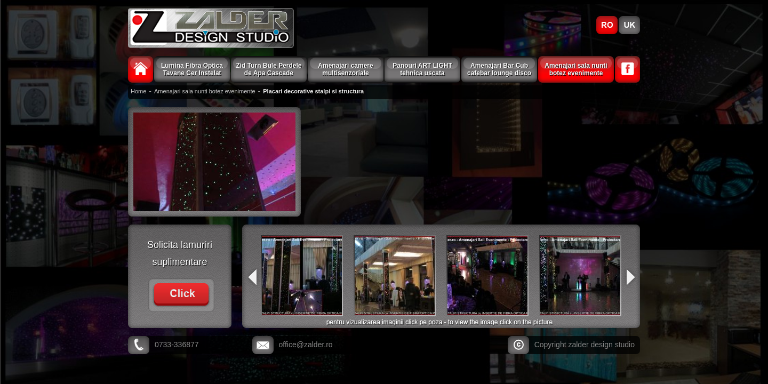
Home (138, 91)
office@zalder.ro (306, 344)
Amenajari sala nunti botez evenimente (576, 69)
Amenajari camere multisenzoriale (345, 69)
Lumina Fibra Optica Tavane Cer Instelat (192, 69)
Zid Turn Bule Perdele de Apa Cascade (268, 69)
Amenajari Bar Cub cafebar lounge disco (499, 69)
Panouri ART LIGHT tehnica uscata (422, 69)
